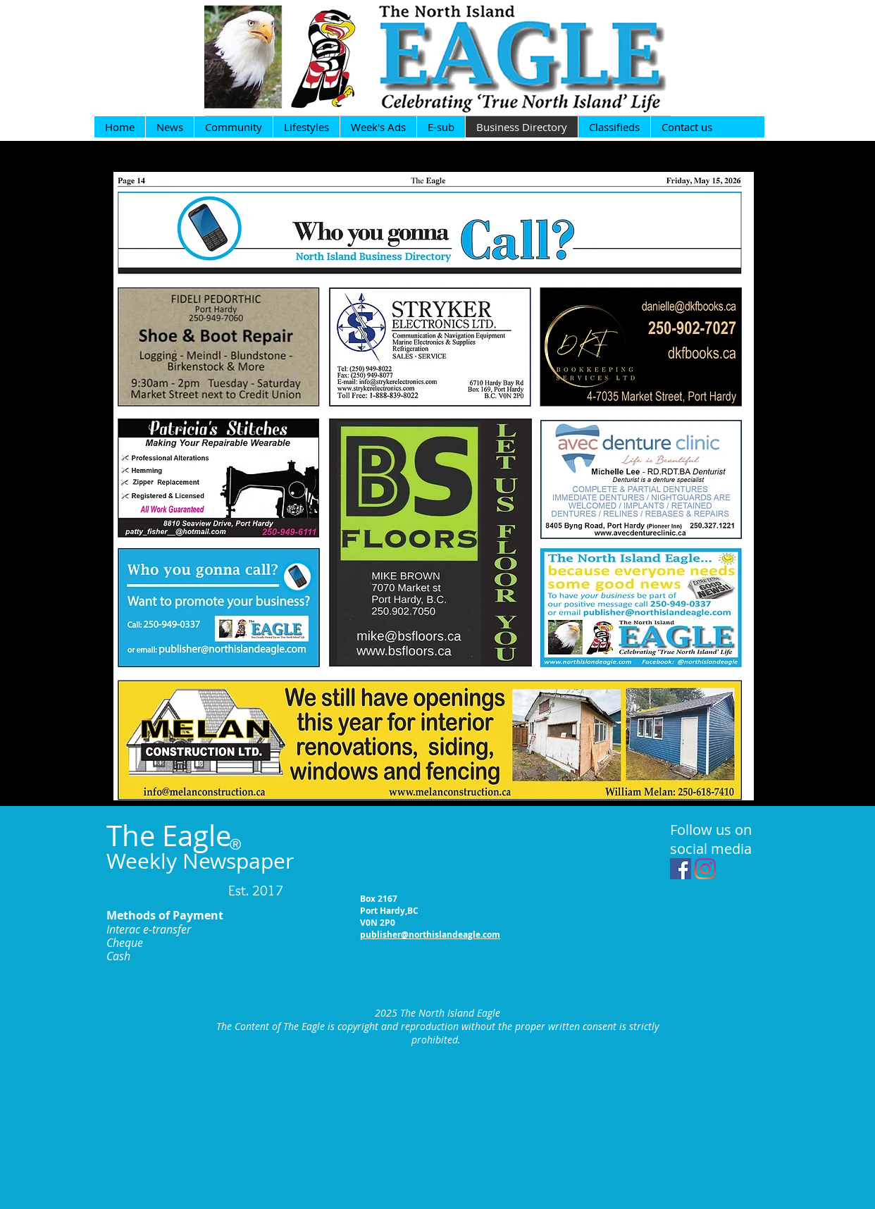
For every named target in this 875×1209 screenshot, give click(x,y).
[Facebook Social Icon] (680, 868)
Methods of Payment (164, 915)
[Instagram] (705, 868)
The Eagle (168, 836)
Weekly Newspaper (200, 861)
